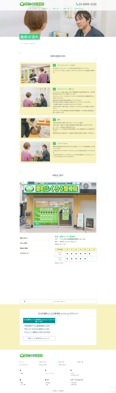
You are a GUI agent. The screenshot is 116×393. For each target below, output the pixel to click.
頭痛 (21, 373)
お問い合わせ (62, 365)
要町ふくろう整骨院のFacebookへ (39, 338)
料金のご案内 (35, 248)
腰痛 (21, 382)
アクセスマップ (35, 253)
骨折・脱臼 (73, 382)
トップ (22, 362)
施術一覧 (80, 362)
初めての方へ (35, 238)
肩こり (72, 373)
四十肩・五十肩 (74, 375)
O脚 (46, 384)
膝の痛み (48, 382)
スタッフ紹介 (35, 243)
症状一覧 (61, 362)
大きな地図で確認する (59, 300)
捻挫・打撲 (73, 384)
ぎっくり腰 (23, 384)
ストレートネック (49, 373)
